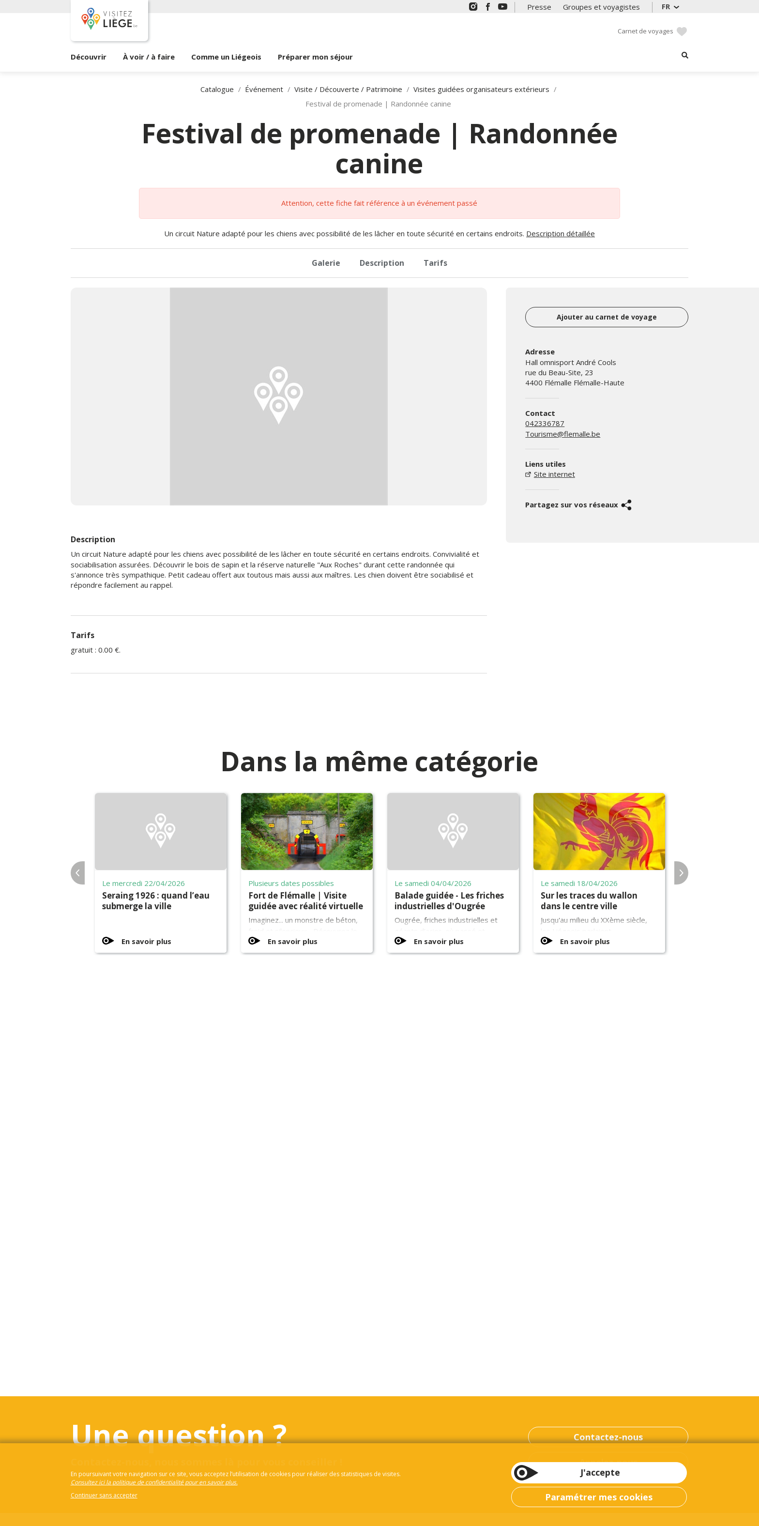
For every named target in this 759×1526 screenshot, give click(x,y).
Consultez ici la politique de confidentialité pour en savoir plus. (154, 1482)
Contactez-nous (608, 1437)
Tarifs (435, 263)
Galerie (326, 263)
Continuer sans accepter (104, 1495)
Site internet (554, 474)
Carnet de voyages (645, 31)
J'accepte (600, 1472)
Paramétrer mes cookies (599, 1497)
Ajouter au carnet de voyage (607, 316)
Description (382, 263)
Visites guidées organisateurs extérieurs (481, 89)
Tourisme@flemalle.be (562, 434)
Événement (264, 89)
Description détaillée (560, 233)
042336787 (544, 423)
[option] (279, 396)
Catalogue (217, 89)
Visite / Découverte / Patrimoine (348, 89)
